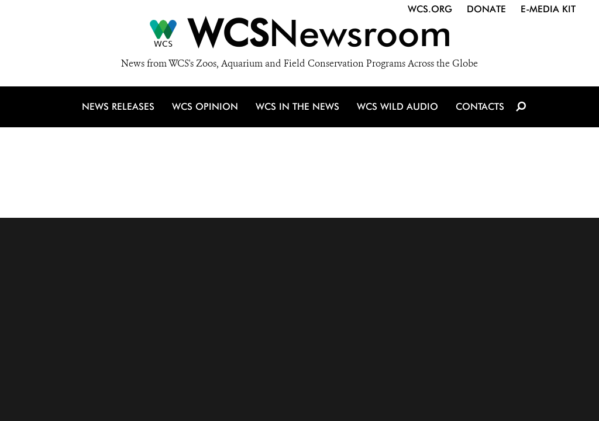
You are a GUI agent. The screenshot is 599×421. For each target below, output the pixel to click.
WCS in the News (297, 106)
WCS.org (430, 9)
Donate (486, 9)
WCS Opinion (205, 106)
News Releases (118, 106)
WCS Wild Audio (397, 106)
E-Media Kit (548, 9)
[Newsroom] (299, 36)
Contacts (480, 106)
